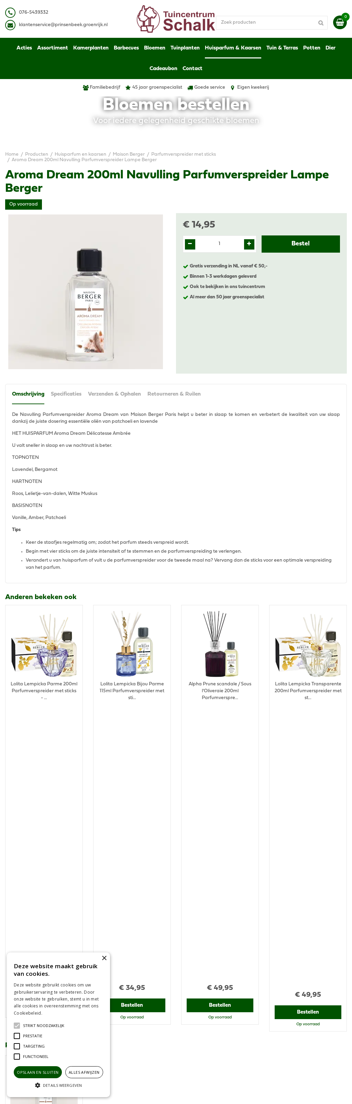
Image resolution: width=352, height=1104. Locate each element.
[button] (43, 1026)
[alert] (58, 1024)
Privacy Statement (289, 980)
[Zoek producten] (278, 22)
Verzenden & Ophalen (115, 394)
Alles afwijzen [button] (84, 1072)
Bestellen (44, 729)
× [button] (104, 958)
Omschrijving (28, 394)
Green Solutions (203, 1092)
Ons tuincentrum (287, 1025)
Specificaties (66, 394)
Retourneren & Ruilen (175, 394)
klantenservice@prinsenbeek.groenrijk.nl (143, 997)
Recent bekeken (31, 762)
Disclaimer (280, 987)
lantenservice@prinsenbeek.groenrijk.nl (64, 25)
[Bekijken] (340, 22)
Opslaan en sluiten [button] (37, 1072)
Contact (278, 1018)
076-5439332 (113, 990)
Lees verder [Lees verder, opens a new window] (55, 1013)
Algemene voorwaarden (296, 973)
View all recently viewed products (41, 929)
